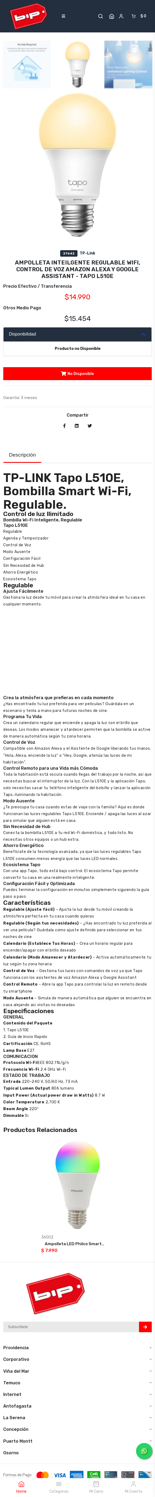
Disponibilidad (22, 334)
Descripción (22, 455)
